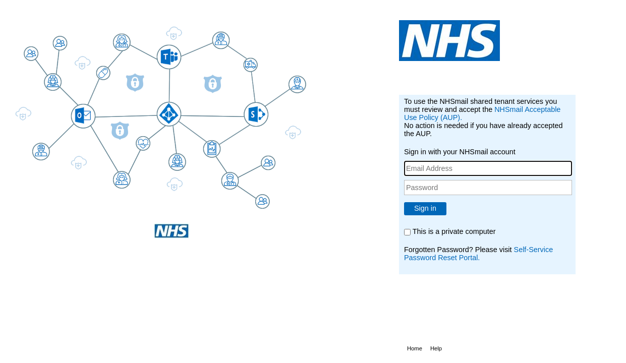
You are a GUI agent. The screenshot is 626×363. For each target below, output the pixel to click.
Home (414, 348)
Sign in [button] (425, 208)
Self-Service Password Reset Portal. (478, 254)
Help (436, 348)
